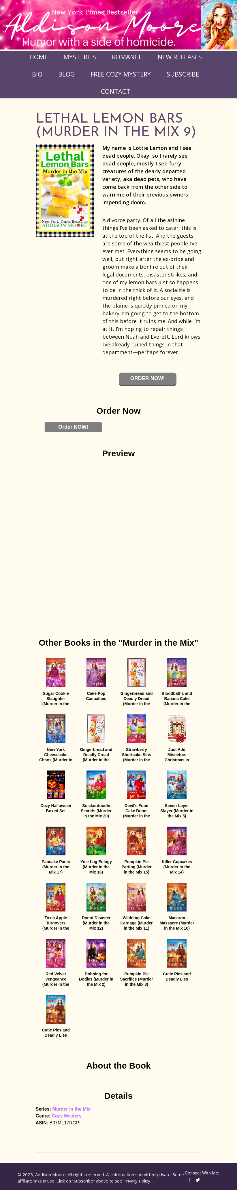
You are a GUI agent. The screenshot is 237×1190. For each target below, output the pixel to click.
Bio (37, 74)
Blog (66, 74)
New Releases (180, 56)
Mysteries (79, 56)
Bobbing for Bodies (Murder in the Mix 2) (96, 979)
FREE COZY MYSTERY (121, 74)
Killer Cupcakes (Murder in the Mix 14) (177, 866)
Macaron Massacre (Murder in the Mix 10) (177, 923)
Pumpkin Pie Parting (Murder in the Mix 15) (136, 866)
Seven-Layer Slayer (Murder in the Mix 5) (176, 810)
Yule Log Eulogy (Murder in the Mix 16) (96, 866)
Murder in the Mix (71, 1109)
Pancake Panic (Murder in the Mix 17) (56, 866)
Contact (115, 91)
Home (38, 56)
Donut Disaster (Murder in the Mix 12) (96, 923)
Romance (127, 56)
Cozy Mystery (67, 1115)
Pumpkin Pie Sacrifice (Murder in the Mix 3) (136, 979)
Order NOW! (73, 427)
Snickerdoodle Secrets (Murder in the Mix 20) (96, 810)
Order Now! (147, 378)
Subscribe (183, 74)
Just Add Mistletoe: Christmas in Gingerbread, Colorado (176, 760)
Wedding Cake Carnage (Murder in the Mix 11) (136, 923)
